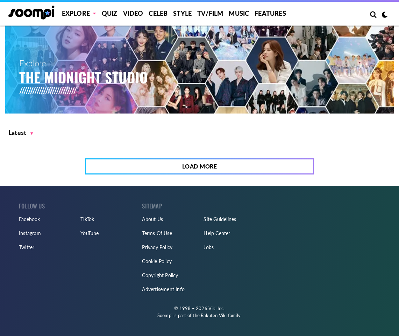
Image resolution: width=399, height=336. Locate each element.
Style (182, 13)
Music (239, 13)
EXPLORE (76, 13)
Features (270, 13)
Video (133, 13)
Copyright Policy (160, 275)
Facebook (29, 219)
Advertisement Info (163, 289)
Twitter (26, 247)
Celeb (158, 13)
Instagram (30, 233)
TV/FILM (210, 13)
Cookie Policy (157, 261)
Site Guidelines (220, 219)
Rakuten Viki (214, 315)
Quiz (109, 13)
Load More (199, 166)
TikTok (87, 219)
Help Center (217, 233)
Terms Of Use (157, 233)
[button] (20, 133)
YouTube (89, 233)
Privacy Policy (157, 247)
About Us (152, 219)
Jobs (209, 247)
